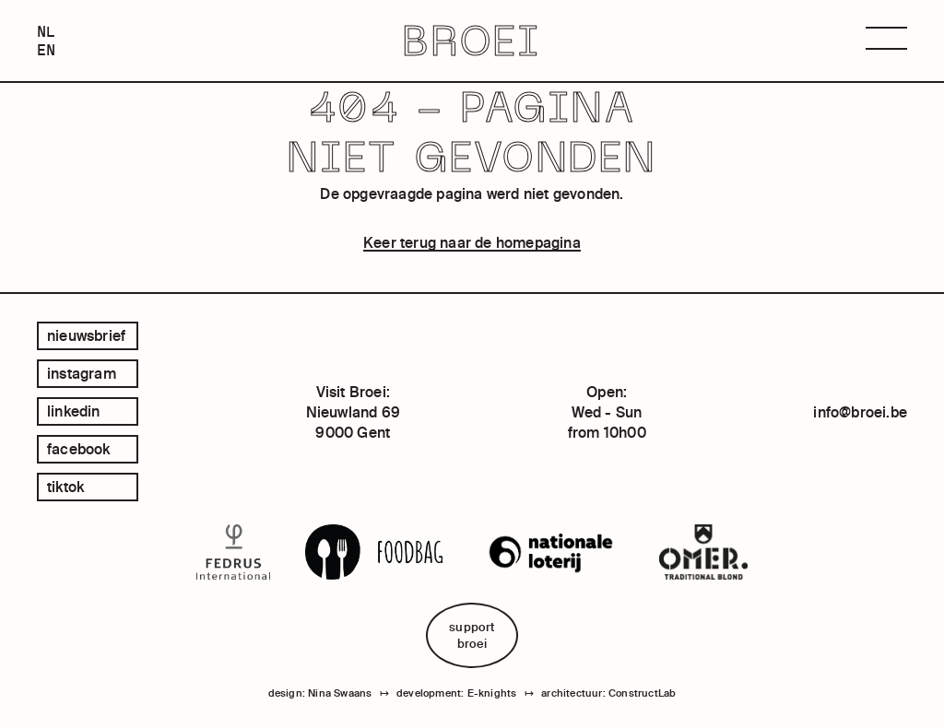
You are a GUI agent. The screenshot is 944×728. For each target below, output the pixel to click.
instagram (81, 373)
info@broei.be (860, 412)
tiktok (65, 486)
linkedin (73, 411)
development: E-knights (456, 693)
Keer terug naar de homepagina (472, 242)
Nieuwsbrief (86, 335)
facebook (79, 449)
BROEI (471, 41)
